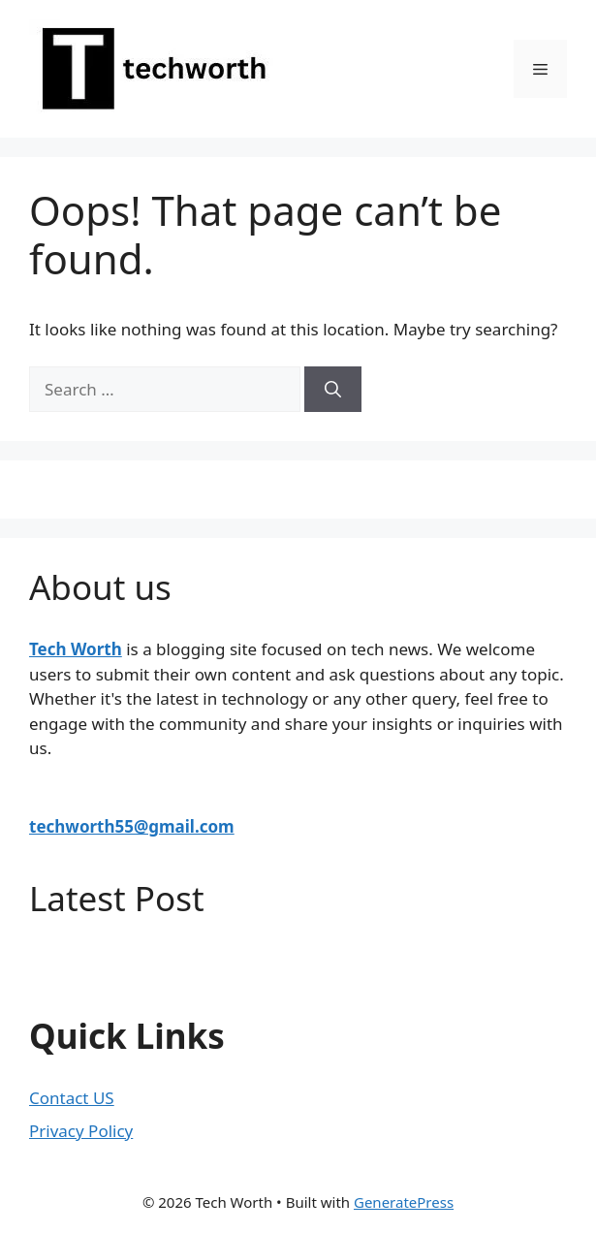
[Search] (332, 389)
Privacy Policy (81, 1131)
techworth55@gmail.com (132, 826)
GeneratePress (404, 1202)
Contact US (71, 1098)
